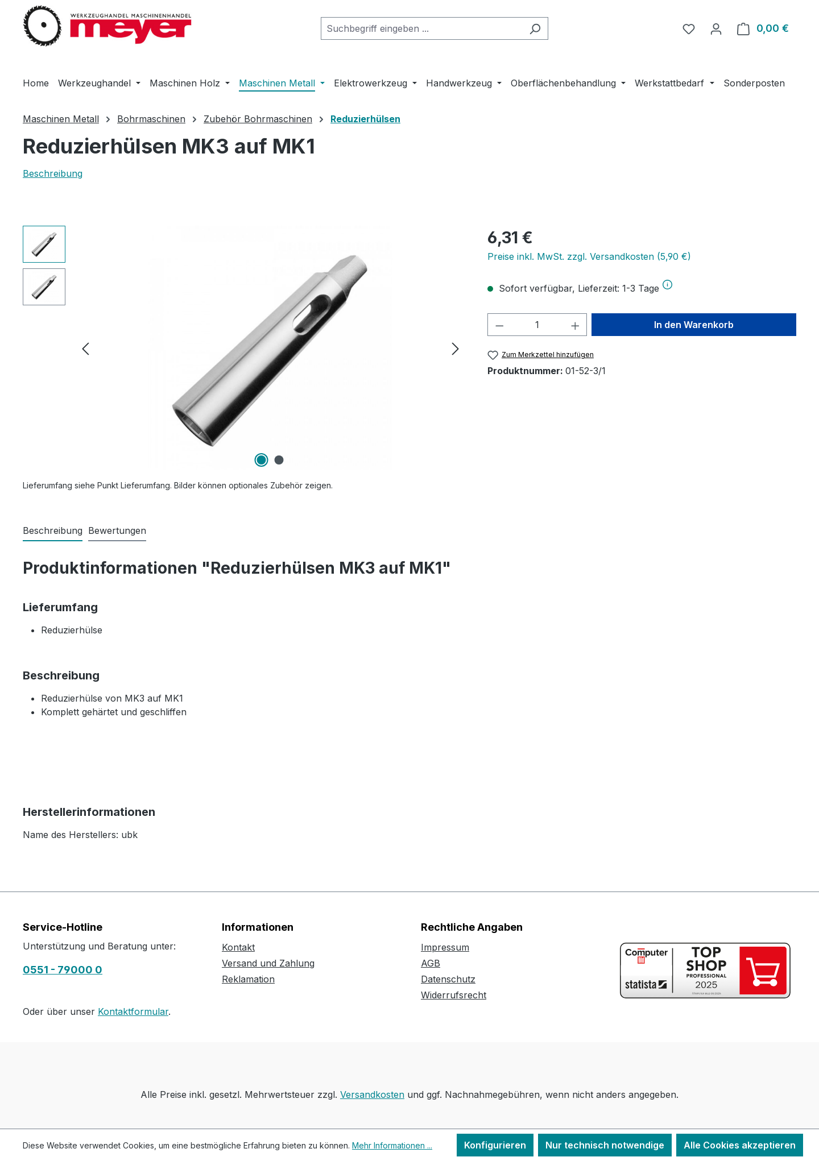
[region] (243, 348)
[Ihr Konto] (716, 28)
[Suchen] (535, 28)
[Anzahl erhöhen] (576, 324)
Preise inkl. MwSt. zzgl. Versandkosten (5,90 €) (589, 256)
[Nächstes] (455, 348)
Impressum (445, 947)
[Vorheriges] (85, 348)
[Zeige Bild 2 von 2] (279, 460)
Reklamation (248, 979)
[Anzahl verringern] (499, 324)
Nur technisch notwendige (604, 1145)
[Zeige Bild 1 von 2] (261, 460)
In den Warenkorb (694, 324)
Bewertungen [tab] (117, 530)
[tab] (52, 531)
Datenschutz (448, 979)
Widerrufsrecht (453, 995)
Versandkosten (372, 1094)
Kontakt (238, 947)
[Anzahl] (537, 324)
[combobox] (421, 28)
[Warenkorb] (763, 28)
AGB (430, 963)
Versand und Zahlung (268, 963)
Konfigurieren (495, 1145)
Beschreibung (52, 173)
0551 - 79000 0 (62, 970)
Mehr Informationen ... (392, 1145)
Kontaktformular (133, 1011)
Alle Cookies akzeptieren (740, 1145)
